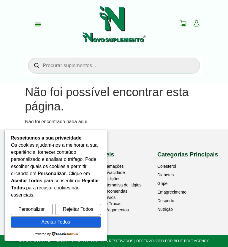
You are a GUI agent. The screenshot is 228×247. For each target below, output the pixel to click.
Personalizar (31, 209)
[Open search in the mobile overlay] (114, 66)
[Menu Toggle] (38, 24)
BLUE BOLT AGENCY (191, 241)
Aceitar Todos (55, 221)
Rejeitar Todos (78, 209)
